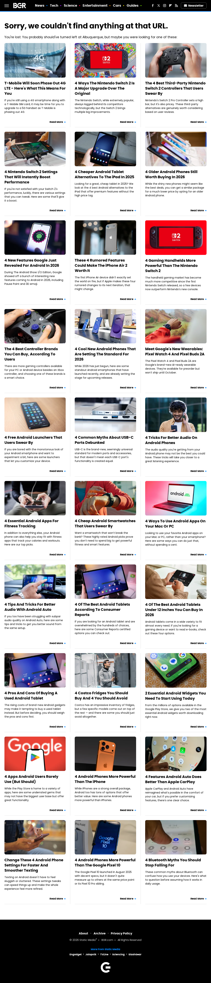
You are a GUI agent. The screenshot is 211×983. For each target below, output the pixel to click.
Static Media (88, 940)
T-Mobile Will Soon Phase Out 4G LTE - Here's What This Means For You (35, 88)
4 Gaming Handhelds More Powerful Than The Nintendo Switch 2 (171, 265)
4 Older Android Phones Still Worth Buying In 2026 (171, 174)
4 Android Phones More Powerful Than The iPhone (105, 779)
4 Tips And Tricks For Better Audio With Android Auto (29, 607)
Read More (56, 122)
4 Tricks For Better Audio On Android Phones (171, 440)
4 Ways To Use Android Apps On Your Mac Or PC (175, 524)
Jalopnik (90, 954)
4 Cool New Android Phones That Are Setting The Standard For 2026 (105, 354)
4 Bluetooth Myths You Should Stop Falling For (173, 863)
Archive (100, 933)
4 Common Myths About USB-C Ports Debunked (104, 440)
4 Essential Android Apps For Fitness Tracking (31, 523)
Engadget (76, 954)
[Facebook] (152, 5)
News (39, 5)
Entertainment (95, 5)
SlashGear (135, 954)
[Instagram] (164, 5)
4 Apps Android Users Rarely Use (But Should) (31, 779)
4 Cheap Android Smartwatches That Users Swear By (105, 523)
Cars (117, 5)
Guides (133, 5)
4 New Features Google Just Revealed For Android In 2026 (31, 263)
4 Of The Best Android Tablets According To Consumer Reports (102, 609)
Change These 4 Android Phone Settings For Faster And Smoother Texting (33, 865)
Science (70, 5)
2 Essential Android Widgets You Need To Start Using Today (175, 696)
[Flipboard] (170, 5)
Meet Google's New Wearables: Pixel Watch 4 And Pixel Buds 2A (175, 351)
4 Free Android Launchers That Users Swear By (33, 440)
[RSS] (176, 5)
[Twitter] (158, 5)
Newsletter (194, 5)
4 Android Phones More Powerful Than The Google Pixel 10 (105, 863)
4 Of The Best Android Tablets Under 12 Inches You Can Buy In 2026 (174, 609)
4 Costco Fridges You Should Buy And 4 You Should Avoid (101, 696)
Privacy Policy (121, 933)
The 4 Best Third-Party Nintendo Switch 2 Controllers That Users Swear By (175, 88)
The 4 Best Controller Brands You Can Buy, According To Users (31, 354)
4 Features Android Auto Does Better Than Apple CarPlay (173, 779)
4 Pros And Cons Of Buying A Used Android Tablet (31, 696)
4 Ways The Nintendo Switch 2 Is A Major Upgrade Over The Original (105, 88)
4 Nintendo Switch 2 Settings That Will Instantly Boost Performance (31, 177)
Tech (54, 5)
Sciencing (118, 954)
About (83, 933)
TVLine (104, 954)
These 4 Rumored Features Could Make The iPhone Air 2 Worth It (101, 265)
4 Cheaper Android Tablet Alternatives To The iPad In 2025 (104, 174)
